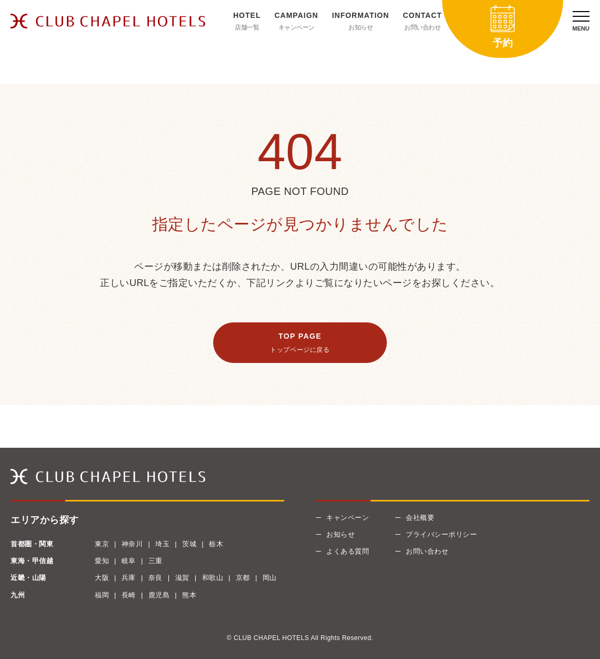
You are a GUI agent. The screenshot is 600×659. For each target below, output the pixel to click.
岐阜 (129, 561)
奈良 (155, 578)
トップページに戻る (299, 349)
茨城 (189, 544)
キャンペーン (296, 27)
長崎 (129, 595)
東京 (102, 544)
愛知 (102, 561)
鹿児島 (159, 595)
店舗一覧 (247, 27)
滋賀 (182, 578)
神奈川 (132, 544)
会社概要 (420, 518)
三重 (155, 561)
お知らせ (360, 27)
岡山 (270, 578)
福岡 (102, 595)
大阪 (102, 578)
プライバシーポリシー (441, 534)
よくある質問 (347, 551)
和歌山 (213, 578)
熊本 (189, 595)
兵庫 (129, 578)
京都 (243, 578)
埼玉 (162, 544)
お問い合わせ (422, 27)
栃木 (216, 544)
